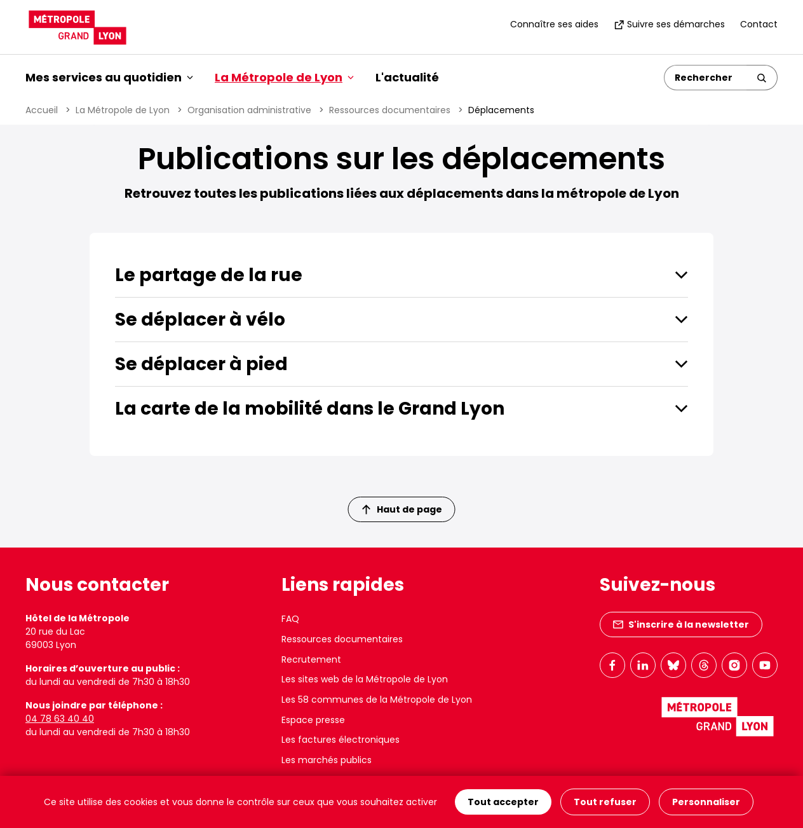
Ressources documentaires (389, 110)
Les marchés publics (326, 760)
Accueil (41, 110)
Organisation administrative (249, 110)
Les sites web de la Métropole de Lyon (364, 679)
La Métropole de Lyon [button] (284, 77)
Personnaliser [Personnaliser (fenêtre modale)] (706, 802)
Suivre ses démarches (669, 24)
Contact (759, 24)
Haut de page (402, 509)
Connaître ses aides (554, 24)
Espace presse (313, 720)
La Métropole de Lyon (123, 110)
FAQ (290, 618)
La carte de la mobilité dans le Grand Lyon (309, 408)
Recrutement (311, 659)
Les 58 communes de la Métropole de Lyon (376, 699)
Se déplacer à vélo (200, 319)
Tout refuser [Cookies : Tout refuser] (605, 802)
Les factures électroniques (340, 739)
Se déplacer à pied (201, 364)
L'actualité (407, 77)
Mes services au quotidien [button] (109, 77)
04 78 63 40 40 (59, 718)
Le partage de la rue (208, 275)
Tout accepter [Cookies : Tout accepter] (503, 802)
